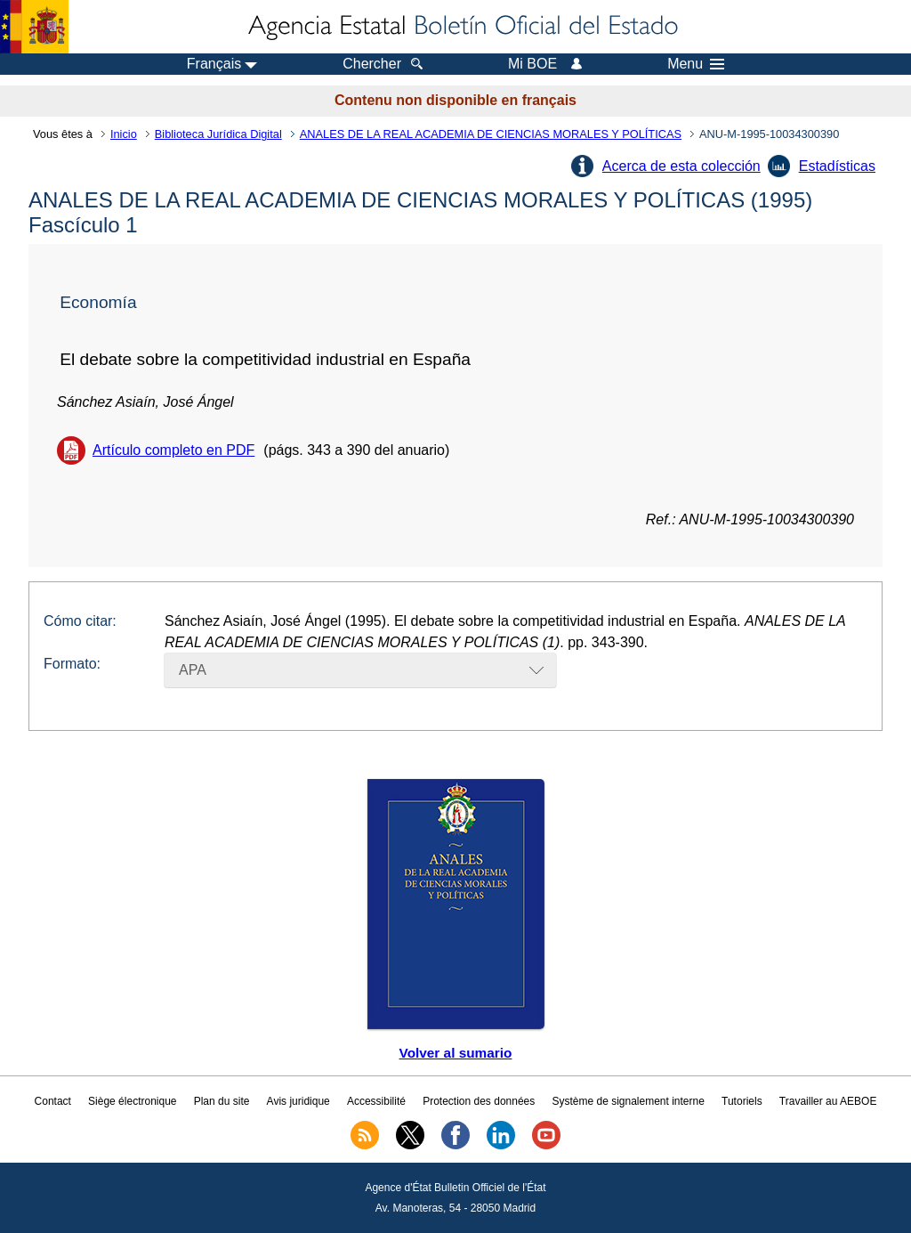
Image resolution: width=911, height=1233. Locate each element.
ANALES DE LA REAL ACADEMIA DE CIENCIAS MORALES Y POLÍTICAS (490, 134)
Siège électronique (132, 1101)
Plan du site (222, 1101)
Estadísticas (837, 166)
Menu (695, 64)
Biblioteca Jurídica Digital (218, 134)
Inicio (123, 134)
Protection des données (479, 1101)
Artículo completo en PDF (173, 450)
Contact (53, 1101)
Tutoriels (742, 1101)
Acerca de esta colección (681, 166)
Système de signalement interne (628, 1101)
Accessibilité (376, 1101)
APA (192, 669)
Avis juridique (298, 1101)
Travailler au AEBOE (828, 1101)
